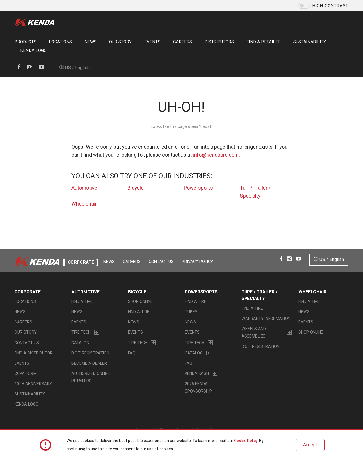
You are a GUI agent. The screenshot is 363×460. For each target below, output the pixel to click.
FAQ (131, 353)
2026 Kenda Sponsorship (198, 388)
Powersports (198, 188)
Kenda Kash (197, 373)
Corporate (28, 292)
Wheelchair (84, 204)
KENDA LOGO (33, 50)
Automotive (84, 188)
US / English (74, 67)
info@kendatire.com (216, 155)
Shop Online (140, 301)
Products (25, 41)
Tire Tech (81, 332)
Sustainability (309, 41)
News (90, 41)
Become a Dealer (89, 363)
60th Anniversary (33, 384)
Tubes (191, 312)
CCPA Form (26, 373)
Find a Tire (82, 301)
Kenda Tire (36, 22)
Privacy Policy (198, 261)
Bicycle (135, 188)
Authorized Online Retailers (90, 377)
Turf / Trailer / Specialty (259, 295)
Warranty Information (266, 319)
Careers (182, 41)
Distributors (219, 41)
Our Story (120, 41)
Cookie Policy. (246, 441)
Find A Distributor (34, 353)
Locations (60, 41)
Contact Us (161, 261)
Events (152, 41)
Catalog (80, 342)
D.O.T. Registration (90, 353)
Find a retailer (263, 41)
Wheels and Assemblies (254, 333)
